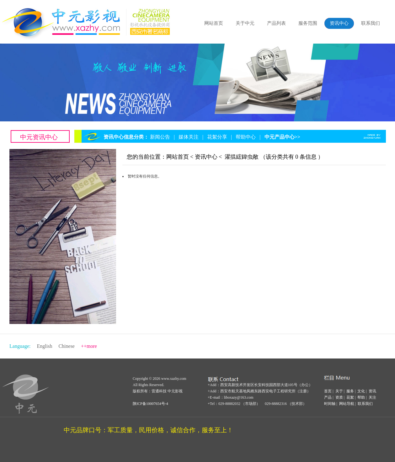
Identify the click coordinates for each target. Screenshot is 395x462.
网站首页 (213, 23)
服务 (350, 391)
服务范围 (307, 23)
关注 (372, 397)
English (44, 346)
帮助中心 (246, 137)
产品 (328, 397)
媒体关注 (189, 137)
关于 (339, 391)
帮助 (361, 397)
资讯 (372, 391)
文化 (361, 391)
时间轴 (329, 403)
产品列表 (276, 23)
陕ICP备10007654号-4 (150, 403)
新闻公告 (160, 137)
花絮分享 (217, 137)
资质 (339, 397)
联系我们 (370, 23)
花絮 (350, 397)
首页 (328, 391)
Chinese (66, 346)
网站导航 (346, 403)
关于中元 (245, 23)
